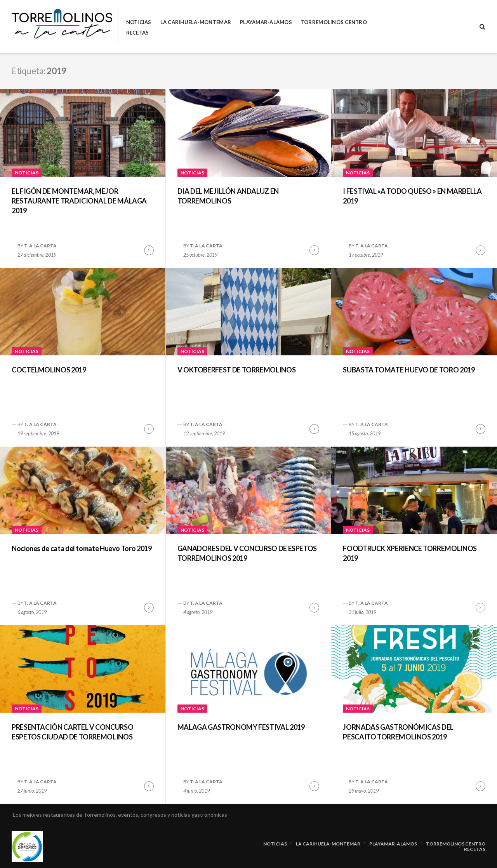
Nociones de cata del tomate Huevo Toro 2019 (82, 548)
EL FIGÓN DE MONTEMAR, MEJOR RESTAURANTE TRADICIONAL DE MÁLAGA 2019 (79, 201)
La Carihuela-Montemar (195, 22)
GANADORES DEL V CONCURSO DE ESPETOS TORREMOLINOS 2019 (247, 553)
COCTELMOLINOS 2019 (49, 369)
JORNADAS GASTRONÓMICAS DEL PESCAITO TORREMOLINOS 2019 (398, 732)
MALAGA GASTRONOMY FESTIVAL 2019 (241, 727)
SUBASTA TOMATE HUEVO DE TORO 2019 (408, 369)
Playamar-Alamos (266, 22)
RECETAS (137, 33)
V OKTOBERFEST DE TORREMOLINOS (236, 369)
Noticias (138, 22)
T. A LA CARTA (40, 246)
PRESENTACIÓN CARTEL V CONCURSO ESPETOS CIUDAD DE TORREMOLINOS (72, 732)
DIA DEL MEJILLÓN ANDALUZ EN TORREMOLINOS (228, 196)
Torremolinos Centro (334, 22)
